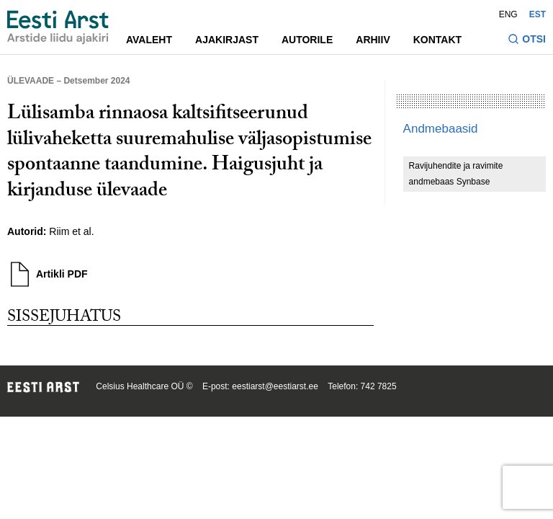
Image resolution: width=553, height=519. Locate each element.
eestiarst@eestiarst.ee (275, 386)
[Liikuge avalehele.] (58, 27)
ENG (508, 14)
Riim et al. (71, 231)
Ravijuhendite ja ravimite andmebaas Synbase (456, 174)
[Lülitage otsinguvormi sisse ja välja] (527, 40)
